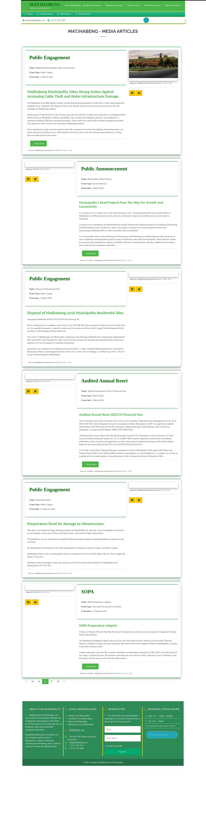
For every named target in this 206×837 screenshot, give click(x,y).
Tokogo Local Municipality (77, 716)
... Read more (38, 143)
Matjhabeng (45, 6)
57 (52, 681)
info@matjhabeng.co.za (78, 742)
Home (30, 14)
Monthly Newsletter (114, 746)
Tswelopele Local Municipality (79, 719)
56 (45, 681)
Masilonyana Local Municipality (79, 724)
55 (39, 681)
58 (58, 681)
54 (32, 681)
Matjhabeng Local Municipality (110, 762)
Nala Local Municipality (76, 721)
